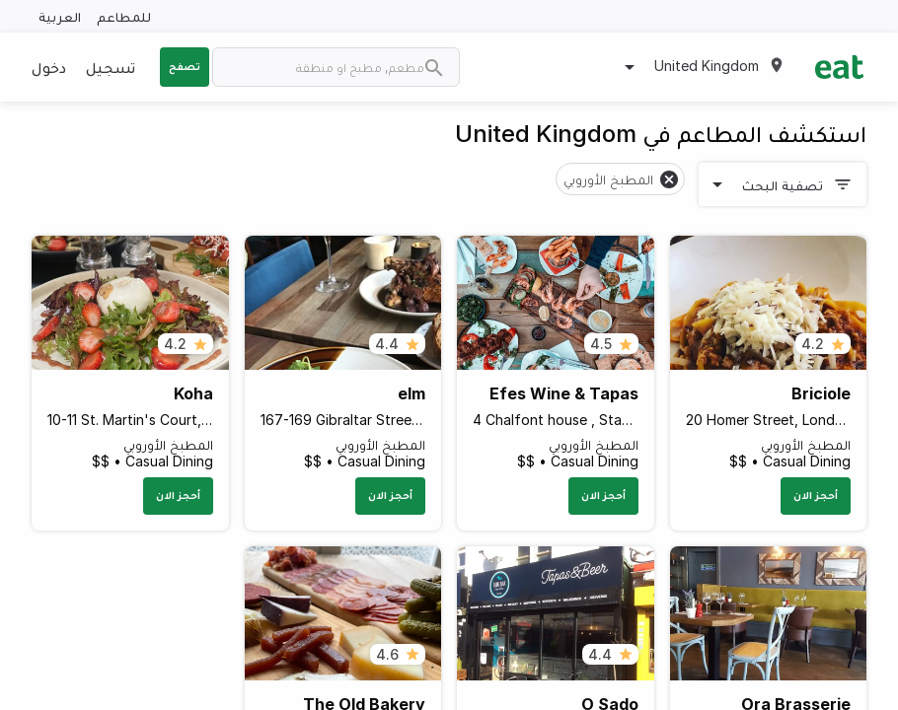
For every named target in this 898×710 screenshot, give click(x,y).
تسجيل (110, 67)
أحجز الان (815, 495)
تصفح (184, 66)
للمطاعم (124, 16)
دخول (49, 67)
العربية (59, 16)
